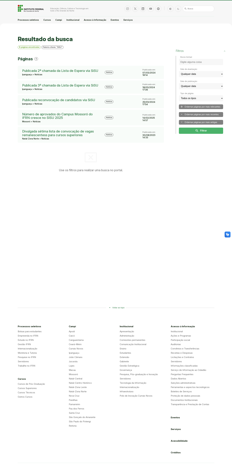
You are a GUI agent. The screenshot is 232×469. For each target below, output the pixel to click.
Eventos (115, 20)
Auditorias (176, 344)
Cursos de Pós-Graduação (31, 384)
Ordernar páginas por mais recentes (199, 114)
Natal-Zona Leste (78, 387)
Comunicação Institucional (133, 344)
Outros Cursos (25, 396)
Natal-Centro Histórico (80, 382)
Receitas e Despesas (182, 352)
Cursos (47, 20)
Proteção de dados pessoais (185, 395)
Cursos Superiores (27, 388)
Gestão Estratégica (129, 365)
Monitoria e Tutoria (27, 352)
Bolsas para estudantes (30, 331)
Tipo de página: (187, 93)
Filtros (180, 51)
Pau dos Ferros (76, 408)
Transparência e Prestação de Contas (190, 404)
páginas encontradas (29, 47)
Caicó (72, 335)
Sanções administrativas (183, 382)
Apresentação (127, 331)
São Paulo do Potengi (80, 421)
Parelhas (73, 400)
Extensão (124, 357)
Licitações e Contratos (182, 357)
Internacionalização (27, 348)
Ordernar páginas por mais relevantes (200, 106)
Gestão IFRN (24, 344)
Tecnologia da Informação (133, 382)
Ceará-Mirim (75, 344)
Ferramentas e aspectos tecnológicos (190, 387)
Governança (126, 370)
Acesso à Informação (95, 20)
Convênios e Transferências (185, 348)
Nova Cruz (74, 395)
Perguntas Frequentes (182, 374)
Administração (127, 335)
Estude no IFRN (26, 340)
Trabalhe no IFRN (26, 365)
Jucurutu (73, 361)
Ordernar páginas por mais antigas (198, 122)
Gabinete (124, 361)
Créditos (176, 452)
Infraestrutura (126, 391)
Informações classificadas (184, 365)
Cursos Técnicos (26, 392)
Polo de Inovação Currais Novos (136, 395)
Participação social (180, 340)
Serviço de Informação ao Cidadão (188, 370)
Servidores (23, 361)
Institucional (72, 20)
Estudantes (125, 352)
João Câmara (75, 357)
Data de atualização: (189, 69)
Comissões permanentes (132, 340)
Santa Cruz (74, 412)
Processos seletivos (28, 20)
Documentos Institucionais (184, 400)
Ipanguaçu (74, 352)
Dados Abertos (178, 378)
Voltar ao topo (118, 308)
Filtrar (201, 131)
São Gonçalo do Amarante (82, 417)
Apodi (72, 331)
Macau (72, 370)
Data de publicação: (189, 81)
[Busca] (198, 9)
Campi (58, 20)
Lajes (71, 365)
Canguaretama (76, 340)
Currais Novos (76, 348)
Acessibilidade (179, 440)
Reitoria (72, 425)
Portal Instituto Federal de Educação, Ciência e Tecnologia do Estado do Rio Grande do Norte (31, 8)
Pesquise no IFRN (27, 357)
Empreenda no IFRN (28, 335)
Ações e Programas (181, 335)
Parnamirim (74, 404)
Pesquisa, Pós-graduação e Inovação (139, 374)
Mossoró (73, 374)
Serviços (128, 20)
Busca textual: (186, 57)
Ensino (123, 348)
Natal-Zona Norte (78, 391)
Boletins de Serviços (181, 391)
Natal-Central (75, 378)
